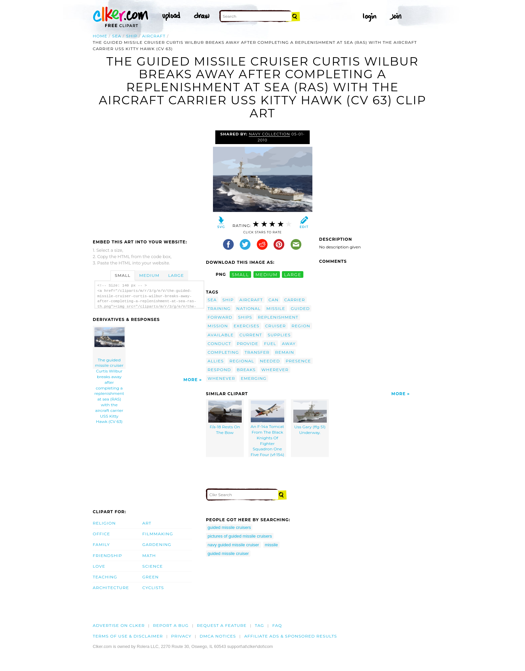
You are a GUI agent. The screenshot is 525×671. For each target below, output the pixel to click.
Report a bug (171, 625)
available (221, 334)
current (250, 334)
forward (220, 317)
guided (300, 308)
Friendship (107, 555)
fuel (270, 343)
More (190, 379)
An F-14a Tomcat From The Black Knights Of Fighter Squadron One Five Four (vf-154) (267, 429)
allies (216, 360)
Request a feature (221, 625)
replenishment (278, 317)
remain (284, 352)
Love (99, 566)
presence (298, 360)
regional (241, 360)
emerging (254, 378)
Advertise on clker (119, 625)
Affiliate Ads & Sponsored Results (290, 636)
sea (116, 35)
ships (245, 317)
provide (247, 343)
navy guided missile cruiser (233, 544)
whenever (221, 378)
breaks (246, 369)
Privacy (181, 636)
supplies (279, 334)
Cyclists (153, 587)
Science (152, 566)
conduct (219, 343)
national (248, 308)
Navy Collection (269, 134)
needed (270, 360)
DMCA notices (218, 636)
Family (101, 544)
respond (219, 369)
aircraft (154, 35)
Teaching (105, 576)
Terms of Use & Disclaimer (128, 636)
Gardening (156, 544)
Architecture (111, 587)
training (219, 308)
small (240, 274)
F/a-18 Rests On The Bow (225, 418)
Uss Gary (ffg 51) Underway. (310, 418)
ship (132, 35)
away (289, 343)
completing (223, 352)
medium (266, 274)
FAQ (277, 625)
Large (176, 275)
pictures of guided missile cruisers (240, 536)
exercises (246, 325)
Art (146, 523)
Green (150, 576)
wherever (275, 369)
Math (149, 555)
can (274, 299)
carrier (294, 299)
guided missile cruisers (229, 527)
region (301, 325)
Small (123, 275)
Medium (149, 275)
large (292, 274)
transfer (257, 352)
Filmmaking (157, 533)
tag (259, 625)
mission (218, 325)
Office (101, 533)
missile (275, 308)
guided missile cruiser (228, 553)
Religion (104, 523)
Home (100, 35)
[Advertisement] (149, 180)
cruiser (275, 325)
